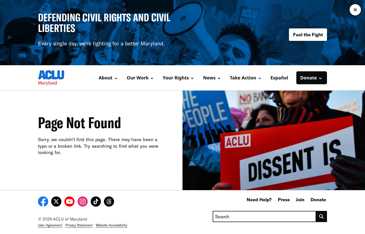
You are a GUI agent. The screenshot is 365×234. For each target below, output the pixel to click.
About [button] (106, 78)
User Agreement (50, 225)
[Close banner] (355, 10)
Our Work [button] (138, 78)
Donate (318, 199)
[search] (321, 216)
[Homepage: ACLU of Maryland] (56, 78)
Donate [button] (308, 78)
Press (284, 199)
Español (279, 78)
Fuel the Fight (308, 34)
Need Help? (259, 199)
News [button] (209, 78)
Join (300, 199)
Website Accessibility (111, 225)
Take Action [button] (243, 78)
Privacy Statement (79, 225)
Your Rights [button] (176, 78)
